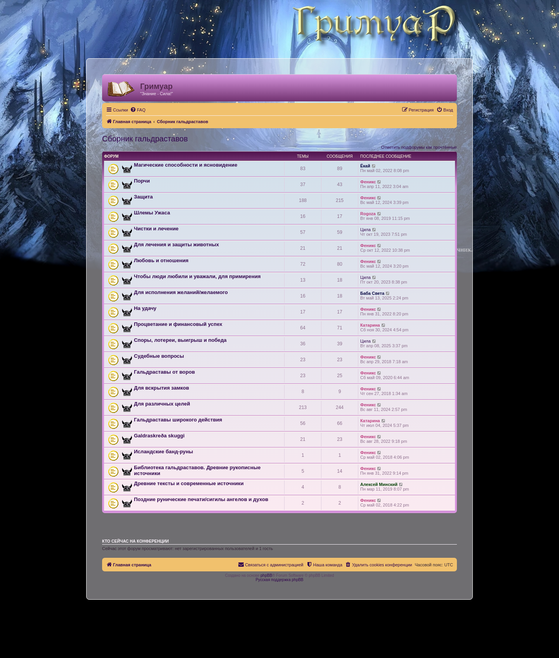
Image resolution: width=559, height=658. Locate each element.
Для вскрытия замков (161, 388)
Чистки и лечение (156, 229)
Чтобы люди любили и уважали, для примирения (197, 276)
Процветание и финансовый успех (178, 324)
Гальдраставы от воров (164, 372)
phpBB (266, 575)
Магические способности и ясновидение (185, 165)
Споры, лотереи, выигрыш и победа (180, 340)
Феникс (368, 181)
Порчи (142, 181)
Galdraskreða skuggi (159, 436)
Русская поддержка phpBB (279, 580)
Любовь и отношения (161, 260)
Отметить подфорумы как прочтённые (419, 147)
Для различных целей (162, 404)
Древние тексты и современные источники (189, 483)
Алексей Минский (379, 484)
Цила (365, 229)
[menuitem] (138, 110)
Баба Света (372, 293)
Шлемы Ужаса (152, 213)
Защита (143, 197)
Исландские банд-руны (163, 451)
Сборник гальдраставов (145, 138)
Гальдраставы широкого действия (178, 420)
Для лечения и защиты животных (176, 244)
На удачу (145, 308)
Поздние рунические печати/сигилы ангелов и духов (201, 499)
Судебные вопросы (159, 356)
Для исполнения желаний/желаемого (181, 292)
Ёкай (365, 166)
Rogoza (368, 213)
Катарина (370, 325)
